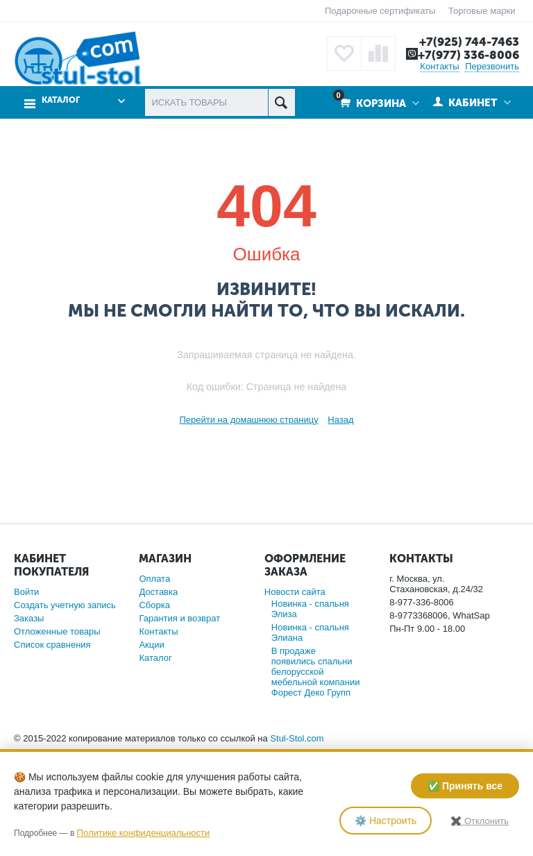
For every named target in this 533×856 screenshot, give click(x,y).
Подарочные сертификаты (380, 11)
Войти (26, 592)
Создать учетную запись (65, 605)
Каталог (61, 100)
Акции (151, 644)
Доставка (158, 592)
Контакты (439, 66)
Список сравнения (52, 644)
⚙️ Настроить (385, 820)
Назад (340, 419)
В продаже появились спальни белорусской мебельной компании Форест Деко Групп (315, 672)
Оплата (154, 578)
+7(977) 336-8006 (468, 55)
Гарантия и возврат (179, 618)
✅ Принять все (465, 785)
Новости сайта (294, 592)
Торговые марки (482, 11)
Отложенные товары (57, 631)
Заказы (29, 618)
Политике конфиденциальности (143, 833)
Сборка (154, 605)
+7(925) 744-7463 (469, 42)
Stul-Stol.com (296, 738)
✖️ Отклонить (479, 821)
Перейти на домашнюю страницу (248, 419)
